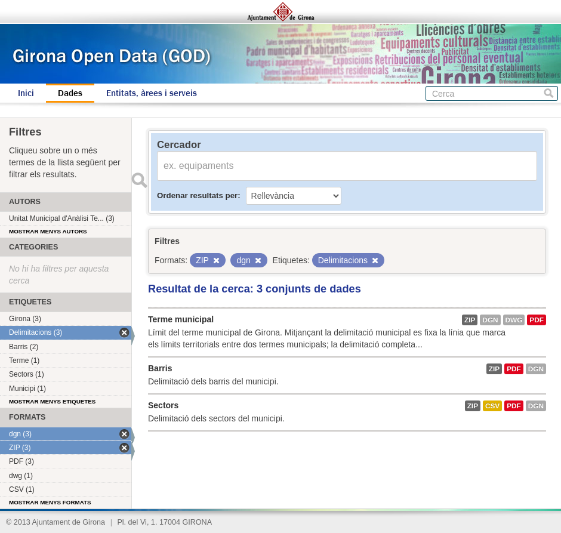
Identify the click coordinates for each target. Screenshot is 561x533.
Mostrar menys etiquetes (52, 401)
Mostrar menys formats (50, 502)
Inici (26, 93)
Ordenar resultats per (197, 195)
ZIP (469, 320)
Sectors (163, 405)
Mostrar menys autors (48, 231)
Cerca (549, 93)
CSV (492, 406)
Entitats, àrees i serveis (151, 93)
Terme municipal (181, 319)
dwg (514, 320)
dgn (490, 320)
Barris (160, 368)
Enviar (139, 180)
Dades (70, 93)
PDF (536, 320)
